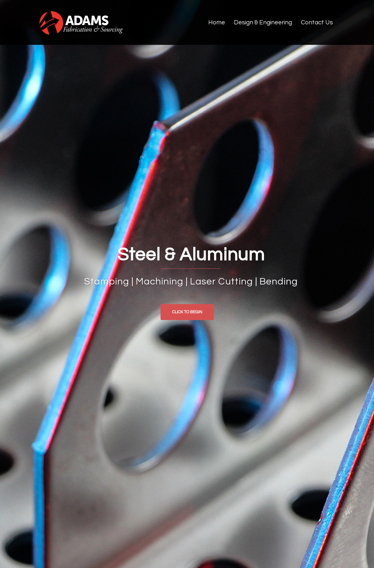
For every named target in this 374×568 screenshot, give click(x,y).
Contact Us (317, 22)
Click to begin (187, 312)
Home (216, 22)
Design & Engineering (263, 22)
